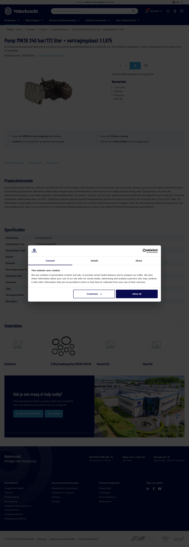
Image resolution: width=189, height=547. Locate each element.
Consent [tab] (50, 260)
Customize (94, 294)
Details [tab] (94, 260)
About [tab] (139, 260)
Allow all (136, 294)
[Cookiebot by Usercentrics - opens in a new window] (145, 251)
